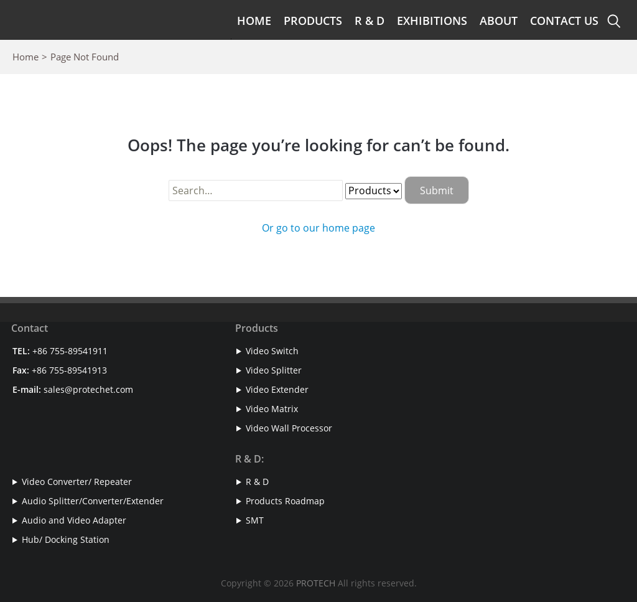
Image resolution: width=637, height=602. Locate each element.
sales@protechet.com (88, 389)
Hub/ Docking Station (65, 539)
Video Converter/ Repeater (77, 481)
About (499, 20)
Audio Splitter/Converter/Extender (93, 501)
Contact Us (564, 20)
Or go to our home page (318, 228)
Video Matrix (272, 409)
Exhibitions (432, 20)
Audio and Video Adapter (74, 520)
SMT (255, 520)
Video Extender (277, 389)
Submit (436, 190)
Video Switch (272, 351)
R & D (369, 20)
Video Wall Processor (289, 428)
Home (254, 20)
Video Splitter (274, 370)
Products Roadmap (285, 501)
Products (313, 20)
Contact (29, 328)
